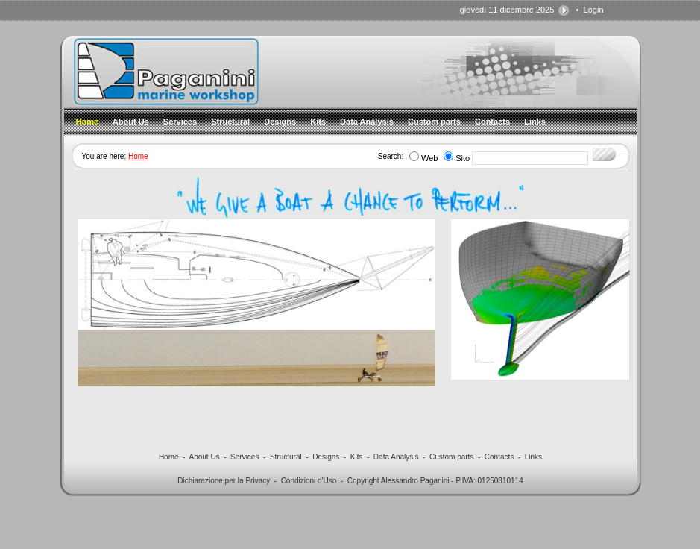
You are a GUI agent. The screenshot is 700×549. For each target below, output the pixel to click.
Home (138, 156)
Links (533, 457)
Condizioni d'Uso (309, 481)
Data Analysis (396, 457)
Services (244, 457)
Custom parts (451, 457)
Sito (462, 158)
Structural (286, 457)
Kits (356, 457)
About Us (204, 457)
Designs (325, 457)
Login (594, 9)
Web (429, 158)
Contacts (499, 457)
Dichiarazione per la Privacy (223, 481)
